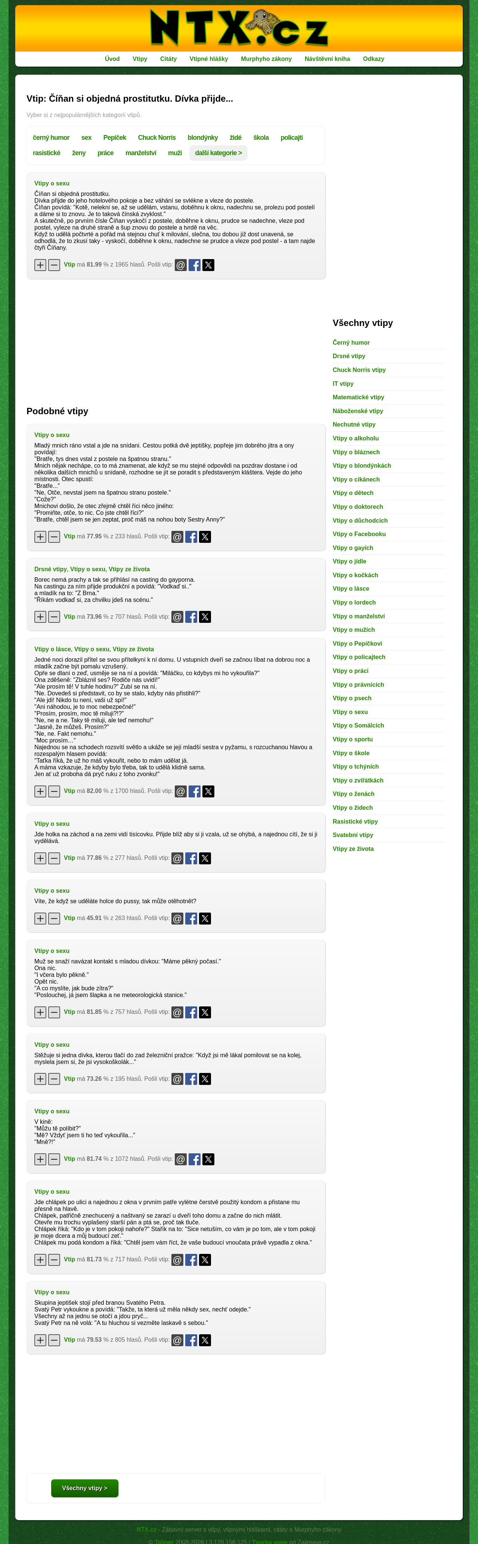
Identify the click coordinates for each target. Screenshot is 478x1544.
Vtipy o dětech (353, 493)
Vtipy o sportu (353, 739)
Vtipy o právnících (358, 685)
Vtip (69, 264)
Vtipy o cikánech (356, 479)
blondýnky (203, 137)
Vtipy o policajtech (359, 657)
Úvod (112, 59)
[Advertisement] (176, 338)
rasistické (46, 153)
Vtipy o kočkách (355, 575)
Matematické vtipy (358, 397)
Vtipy (140, 59)
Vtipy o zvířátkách (358, 780)
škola (261, 137)
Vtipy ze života (129, 569)
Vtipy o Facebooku (359, 534)
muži (175, 153)
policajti (291, 137)
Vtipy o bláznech (356, 452)
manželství (140, 153)
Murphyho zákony (266, 59)
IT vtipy (343, 384)
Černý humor (351, 342)
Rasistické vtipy (355, 821)
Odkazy (373, 59)
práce (105, 153)
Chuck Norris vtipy (359, 370)
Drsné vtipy (50, 569)
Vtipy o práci (351, 671)
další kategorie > (218, 153)
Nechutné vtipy (354, 424)
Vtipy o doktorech (358, 507)
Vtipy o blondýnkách (362, 465)
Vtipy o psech (352, 698)
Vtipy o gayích (353, 548)
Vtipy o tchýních (356, 766)
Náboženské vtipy (358, 411)
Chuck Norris (157, 137)
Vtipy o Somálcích (358, 725)
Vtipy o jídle (349, 561)
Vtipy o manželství (359, 616)
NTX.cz (146, 1529)
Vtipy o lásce (52, 649)
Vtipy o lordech (354, 602)
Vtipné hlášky (209, 59)
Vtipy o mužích (354, 630)
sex (86, 137)
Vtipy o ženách (354, 794)
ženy (79, 153)
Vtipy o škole (351, 753)
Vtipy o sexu (51, 183)
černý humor (51, 137)
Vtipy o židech (353, 808)
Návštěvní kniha (327, 59)
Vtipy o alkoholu (356, 438)
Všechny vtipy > (84, 1488)
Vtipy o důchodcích (360, 520)
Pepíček (114, 137)
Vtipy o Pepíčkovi (357, 643)
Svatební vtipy (353, 835)
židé (235, 137)
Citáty (168, 59)
